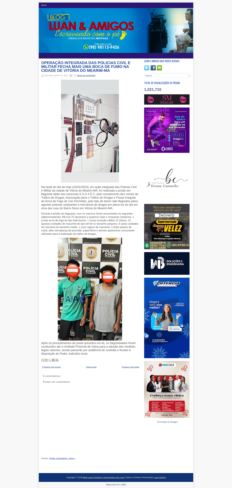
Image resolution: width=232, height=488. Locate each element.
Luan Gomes (160, 477)
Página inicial (91, 367)
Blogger (173, 422)
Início (44, 5)
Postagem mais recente (51, 367)
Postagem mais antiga (130, 367)
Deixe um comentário (86, 75)
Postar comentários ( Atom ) (62, 458)
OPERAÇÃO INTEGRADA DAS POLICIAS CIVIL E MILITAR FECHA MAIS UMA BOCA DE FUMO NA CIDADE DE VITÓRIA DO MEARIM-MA (85, 66)
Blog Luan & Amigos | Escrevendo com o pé (103, 477)
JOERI (123, 484)
